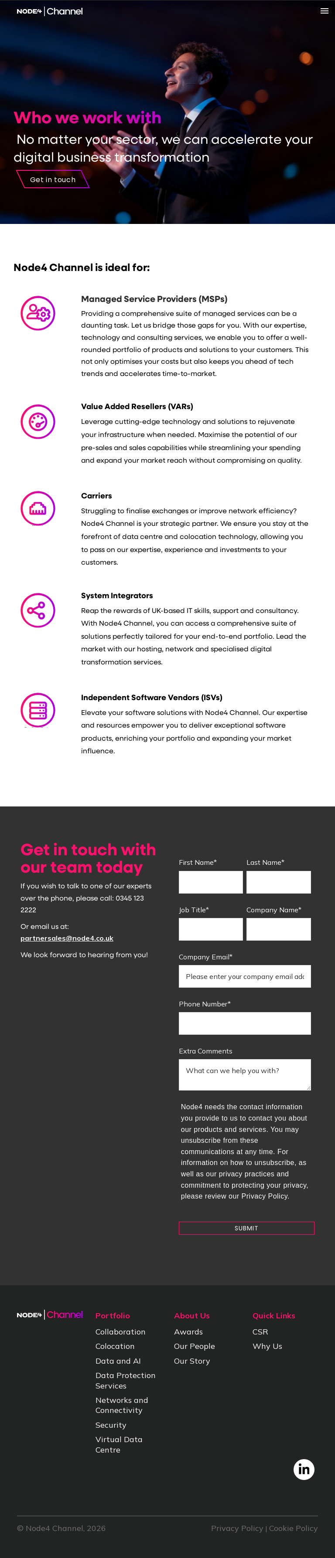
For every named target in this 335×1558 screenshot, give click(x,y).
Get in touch (53, 180)
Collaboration (121, 1332)
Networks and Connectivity (122, 1405)
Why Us (267, 1346)
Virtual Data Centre (119, 1444)
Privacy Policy (237, 1528)
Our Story (192, 1361)
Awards (188, 1332)
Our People (194, 1346)
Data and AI (118, 1361)
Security (111, 1425)
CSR (260, 1332)
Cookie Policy (293, 1528)
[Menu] (295, 11)
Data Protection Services (126, 1380)
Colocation (115, 1346)
